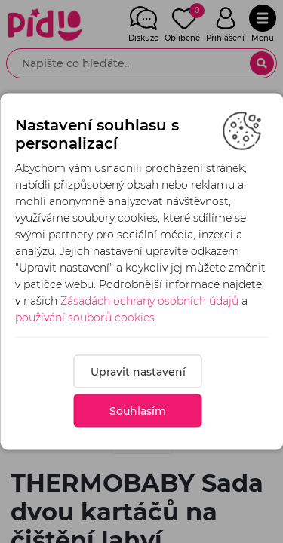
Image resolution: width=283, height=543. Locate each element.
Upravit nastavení (138, 372)
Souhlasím (137, 411)
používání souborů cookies (85, 317)
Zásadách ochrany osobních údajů (149, 301)
